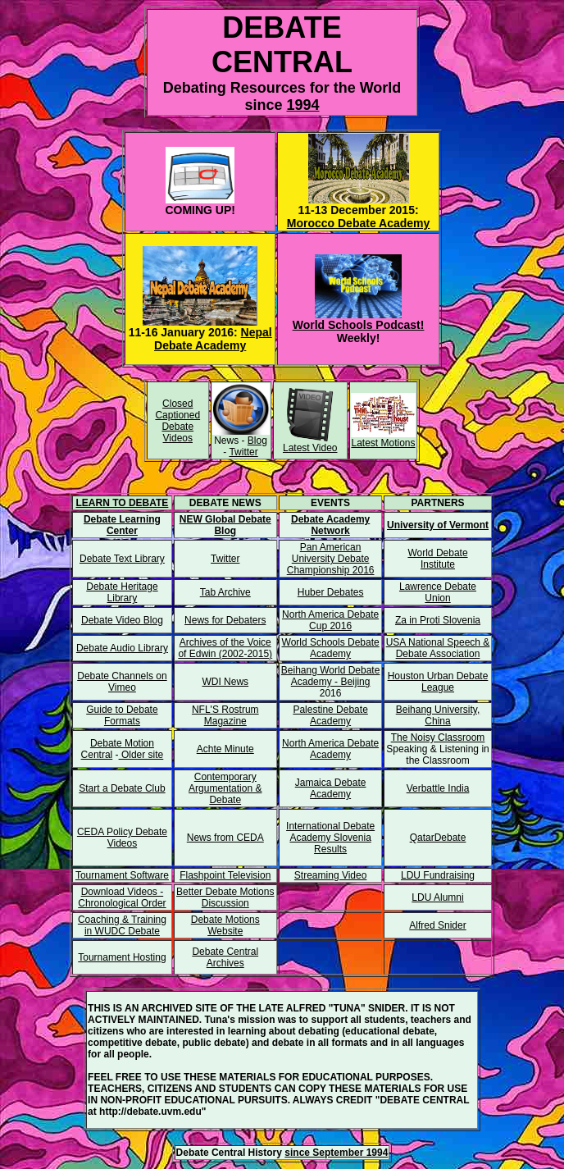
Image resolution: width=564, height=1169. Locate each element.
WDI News (225, 681)
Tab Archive (225, 592)
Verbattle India (438, 788)
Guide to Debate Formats (121, 715)
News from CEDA (225, 837)
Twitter (243, 452)
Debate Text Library (122, 558)
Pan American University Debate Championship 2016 (331, 558)
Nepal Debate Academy (213, 339)
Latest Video (310, 448)
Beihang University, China (438, 715)
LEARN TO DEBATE (121, 503)
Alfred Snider (437, 925)
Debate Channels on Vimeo (121, 681)
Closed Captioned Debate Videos (177, 421)
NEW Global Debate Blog (225, 525)
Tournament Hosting (122, 957)
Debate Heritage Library (121, 592)
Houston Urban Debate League (438, 681)
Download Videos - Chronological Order (122, 897)
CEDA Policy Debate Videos (122, 837)
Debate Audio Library (122, 648)
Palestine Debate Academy (330, 715)
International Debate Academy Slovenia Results (330, 837)
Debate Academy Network (330, 525)
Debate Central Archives (225, 957)
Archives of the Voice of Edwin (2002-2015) (225, 648)
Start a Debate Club (122, 788)
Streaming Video (330, 875)
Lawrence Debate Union (437, 592)
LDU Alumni (437, 897)
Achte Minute (225, 749)
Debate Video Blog (122, 620)
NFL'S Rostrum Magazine (225, 715)
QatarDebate (438, 837)
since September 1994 (336, 1152)
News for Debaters (225, 620)
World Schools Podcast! (359, 324)
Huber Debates (331, 592)
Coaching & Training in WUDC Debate (122, 925)
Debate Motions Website (225, 925)
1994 (302, 105)
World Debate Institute (437, 558)
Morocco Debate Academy (358, 223)
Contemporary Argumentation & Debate (225, 788)
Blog (257, 440)
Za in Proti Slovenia (437, 620)
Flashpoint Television (225, 875)
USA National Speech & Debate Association (438, 648)
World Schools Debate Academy (331, 648)
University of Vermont (438, 525)
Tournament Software (122, 875)
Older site (141, 754)
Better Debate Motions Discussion (225, 897)
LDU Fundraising (438, 875)
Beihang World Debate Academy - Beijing (330, 675)
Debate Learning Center (122, 525)
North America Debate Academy (330, 748)
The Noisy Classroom (438, 737)
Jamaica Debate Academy (330, 788)
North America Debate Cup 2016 (330, 620)
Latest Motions (383, 443)
